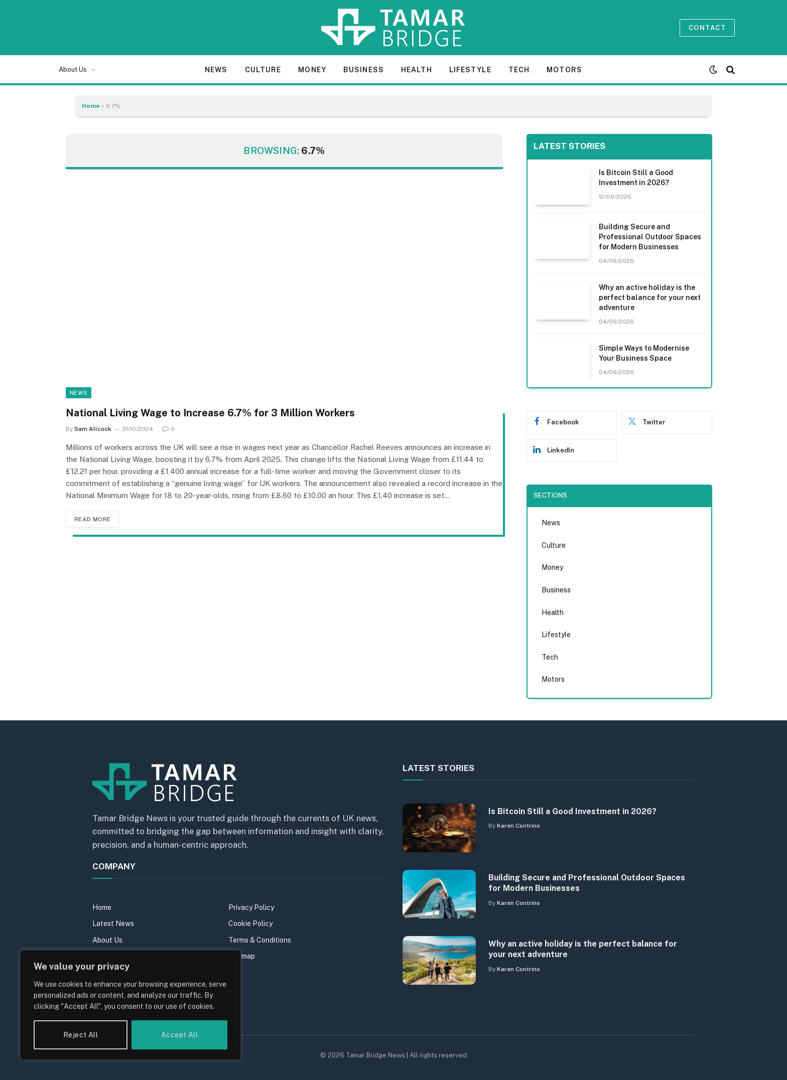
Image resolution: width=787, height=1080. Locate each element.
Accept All (179, 1035)
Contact (707, 28)
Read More (92, 519)
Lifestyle (470, 70)
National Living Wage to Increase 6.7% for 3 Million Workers (210, 413)
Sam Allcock (92, 428)
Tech (519, 70)
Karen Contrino (518, 825)
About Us (73, 69)
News (216, 70)
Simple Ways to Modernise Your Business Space (644, 353)
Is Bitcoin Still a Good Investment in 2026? (636, 178)
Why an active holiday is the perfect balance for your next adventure (650, 297)
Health (416, 70)
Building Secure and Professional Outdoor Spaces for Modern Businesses (650, 237)
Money (312, 70)
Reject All (80, 1035)
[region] (130, 1005)
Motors (564, 70)
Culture (263, 70)
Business (363, 70)
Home (91, 105)
